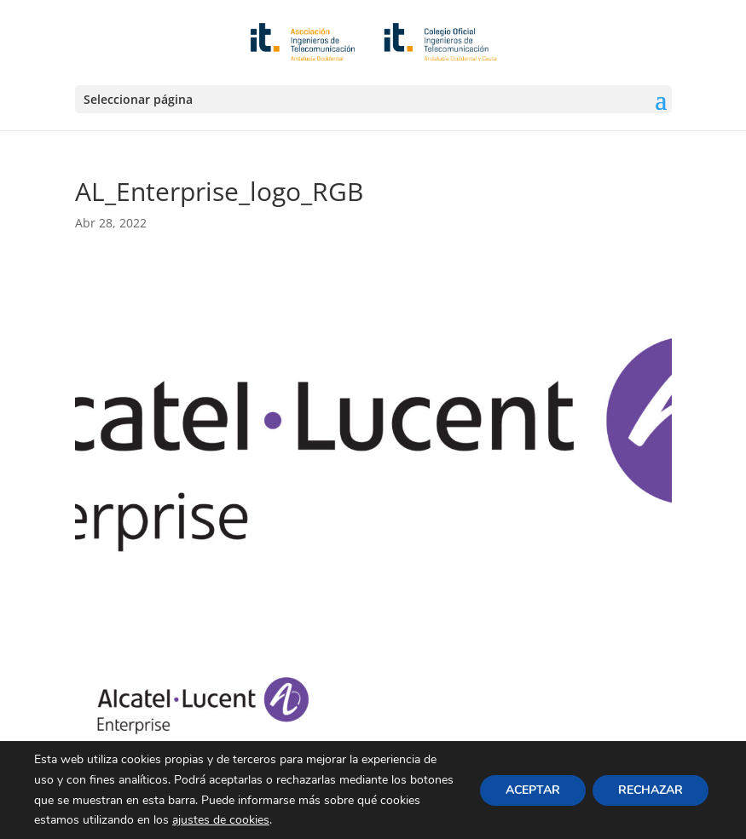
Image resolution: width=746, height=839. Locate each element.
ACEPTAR (533, 789)
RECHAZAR (650, 789)
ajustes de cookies (220, 820)
